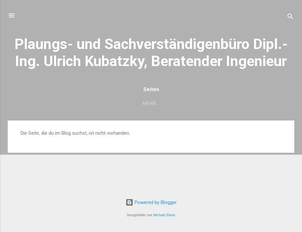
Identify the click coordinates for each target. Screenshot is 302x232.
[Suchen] (290, 17)
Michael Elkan (164, 215)
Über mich (83, 103)
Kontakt (181, 103)
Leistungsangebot (133, 103)
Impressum (218, 103)
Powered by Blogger (151, 202)
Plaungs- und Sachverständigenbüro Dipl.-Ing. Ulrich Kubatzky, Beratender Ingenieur (151, 52)
